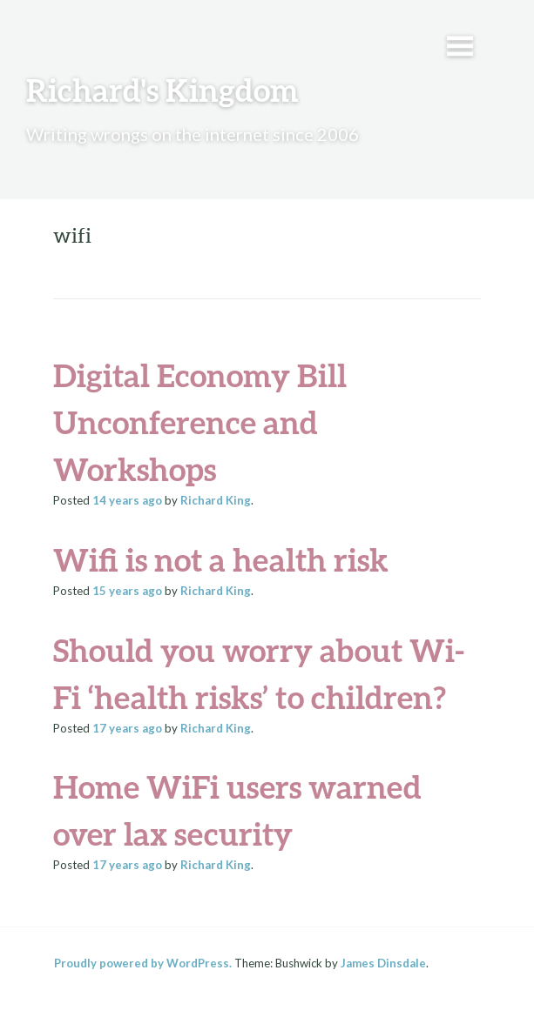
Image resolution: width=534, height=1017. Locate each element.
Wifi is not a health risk (221, 559)
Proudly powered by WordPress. (143, 963)
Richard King (215, 500)
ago (127, 500)
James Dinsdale (383, 963)
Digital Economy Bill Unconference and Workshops (200, 422)
